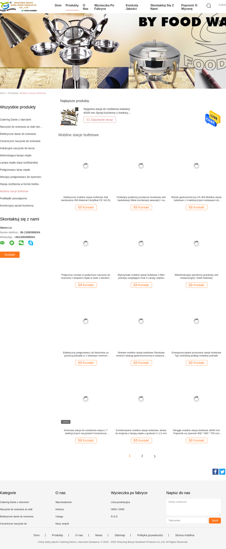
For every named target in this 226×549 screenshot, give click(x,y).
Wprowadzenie (63, 502)
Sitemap (120, 535)
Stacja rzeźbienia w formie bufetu (19, 184)
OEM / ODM (117, 509)
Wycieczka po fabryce (104, 7)
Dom (58, 5)
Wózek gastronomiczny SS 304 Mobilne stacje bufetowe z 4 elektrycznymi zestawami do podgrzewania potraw (196, 199)
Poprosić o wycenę (189, 7)
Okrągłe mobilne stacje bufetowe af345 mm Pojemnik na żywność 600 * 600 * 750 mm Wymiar (196, 432)
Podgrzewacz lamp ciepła (15, 169)
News (98, 535)
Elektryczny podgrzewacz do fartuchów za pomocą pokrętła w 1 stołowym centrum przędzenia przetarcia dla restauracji (85, 354)
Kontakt (10, 254)
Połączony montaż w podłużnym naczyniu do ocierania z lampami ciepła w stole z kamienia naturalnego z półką (86, 276)
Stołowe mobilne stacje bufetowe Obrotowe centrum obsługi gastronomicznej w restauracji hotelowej (141, 354)
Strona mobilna (184, 535)
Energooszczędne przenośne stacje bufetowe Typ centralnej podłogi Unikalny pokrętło (196, 354)
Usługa (59, 516)
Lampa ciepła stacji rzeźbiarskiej (19, 162)
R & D (114, 516)
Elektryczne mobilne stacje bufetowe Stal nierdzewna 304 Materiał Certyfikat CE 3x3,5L (86, 199)
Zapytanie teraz (99, 119)
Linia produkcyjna (120, 502)
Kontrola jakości (132, 7)
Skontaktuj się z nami (162, 7)
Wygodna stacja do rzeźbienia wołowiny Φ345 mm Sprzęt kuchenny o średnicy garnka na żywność (106, 112)
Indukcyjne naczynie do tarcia (17, 148)
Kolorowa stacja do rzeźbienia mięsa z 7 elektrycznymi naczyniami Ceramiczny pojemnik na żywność (86, 432)
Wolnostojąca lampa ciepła (15, 155)
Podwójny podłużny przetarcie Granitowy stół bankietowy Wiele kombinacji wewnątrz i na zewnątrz (141, 199)
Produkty (72, 5)
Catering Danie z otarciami (15, 119)
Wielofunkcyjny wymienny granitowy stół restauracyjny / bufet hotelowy (196, 276)
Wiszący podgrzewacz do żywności (20, 176)
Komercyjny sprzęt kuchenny (17, 205)
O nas (85, 7)
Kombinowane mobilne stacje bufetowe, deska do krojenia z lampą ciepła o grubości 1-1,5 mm (141, 432)
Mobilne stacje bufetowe (33, 93)
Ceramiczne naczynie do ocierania (20, 141)
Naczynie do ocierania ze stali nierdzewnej (21, 126)
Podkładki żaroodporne (13, 198)
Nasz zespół (62, 523)
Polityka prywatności (150, 535)
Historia (59, 509)
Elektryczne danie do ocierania (18, 133)
